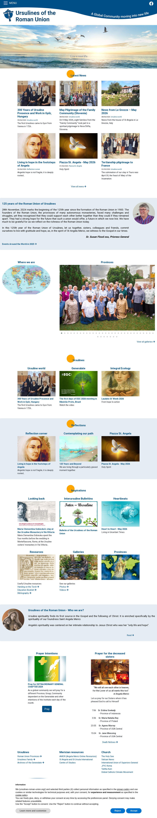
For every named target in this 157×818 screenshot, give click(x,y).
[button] (61, 333)
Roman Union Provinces (29, 756)
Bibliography (24, 593)
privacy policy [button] (123, 789)
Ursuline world (32, 120)
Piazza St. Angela (75, 166)
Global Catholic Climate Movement (117, 772)
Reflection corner (33, 169)
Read (130, 635)
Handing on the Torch (28, 587)
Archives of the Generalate (30, 762)
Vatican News (107, 759)
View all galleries (146, 342)
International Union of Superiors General (119, 762)
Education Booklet (26, 590)
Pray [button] (46, 709)
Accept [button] (133, 811)
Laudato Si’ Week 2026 (112, 399)
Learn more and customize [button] (33, 811)
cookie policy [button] (21, 795)
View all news (78, 186)
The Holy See (107, 756)
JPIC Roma (106, 766)
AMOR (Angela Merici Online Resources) (78, 756)
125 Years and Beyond (70, 464)
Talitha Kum (106, 769)
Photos (64, 587)
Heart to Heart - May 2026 (114, 529)
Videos (63, 590)
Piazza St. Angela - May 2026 (115, 464)
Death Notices (110, 742)
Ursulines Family (26, 759)
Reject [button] (118, 811)
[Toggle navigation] (5, 3)
